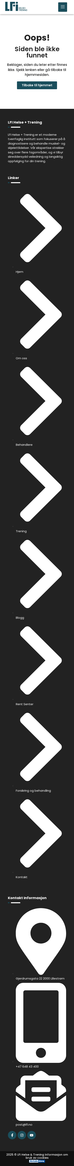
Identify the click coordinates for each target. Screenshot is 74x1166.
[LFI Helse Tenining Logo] (16, 10)
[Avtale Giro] (37, 1161)
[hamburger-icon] (62, 7)
